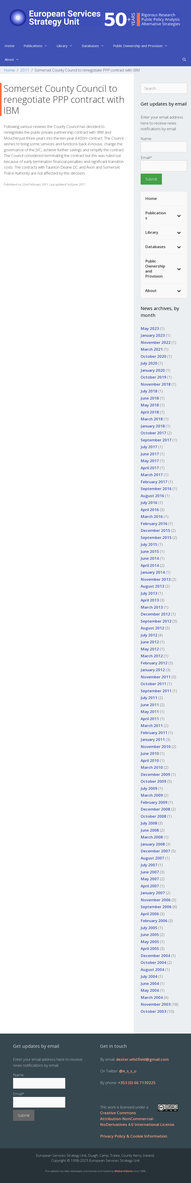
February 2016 (154, 523)
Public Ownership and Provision (142, 46)
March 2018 (152, 419)
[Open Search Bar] (184, 59)
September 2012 (156, 621)
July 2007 (149, 864)
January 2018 (153, 426)
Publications (38, 46)
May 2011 (150, 711)
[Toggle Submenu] (179, 215)
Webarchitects (124, 1171)
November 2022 (156, 342)
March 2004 (152, 997)
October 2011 (153, 683)
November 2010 (156, 746)
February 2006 (154, 920)
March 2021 (152, 349)
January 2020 (153, 370)
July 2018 (149, 391)
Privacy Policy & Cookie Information (133, 1136)
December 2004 (155, 955)
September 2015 (156, 537)
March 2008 (152, 837)
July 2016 (149, 502)
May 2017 (150, 460)
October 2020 (153, 356)
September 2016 (156, 488)
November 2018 (156, 384)
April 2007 (150, 886)
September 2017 (156, 440)
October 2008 (153, 816)
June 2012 (150, 642)
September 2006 (156, 906)
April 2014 (150, 565)
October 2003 (153, 1011)
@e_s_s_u (127, 1071)
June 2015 (150, 551)
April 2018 (150, 412)
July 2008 (149, 823)
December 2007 (155, 851)
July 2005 (149, 927)
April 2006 (150, 913)
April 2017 (150, 467)
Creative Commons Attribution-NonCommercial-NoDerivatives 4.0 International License (137, 1118)
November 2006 (156, 899)
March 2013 (152, 607)
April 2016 (150, 509)
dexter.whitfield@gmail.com (142, 1059)
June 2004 (150, 983)
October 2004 (153, 962)
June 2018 (150, 398)
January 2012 (153, 669)
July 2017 (149, 446)
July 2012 (149, 635)
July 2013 (149, 593)
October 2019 (153, 377)
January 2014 (153, 572)
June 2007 (150, 872)
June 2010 (150, 753)
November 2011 (156, 676)
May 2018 (150, 405)
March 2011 (152, 725)
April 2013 (150, 600)
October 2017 (153, 432)
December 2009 (155, 774)
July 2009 (149, 788)
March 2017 (152, 474)
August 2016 (152, 495)
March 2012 (152, 655)
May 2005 (150, 941)
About (14, 59)
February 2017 (154, 481)
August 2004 (152, 969)
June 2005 (150, 934)
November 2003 (156, 1004)
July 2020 (149, 363)
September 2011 (156, 690)
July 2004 (149, 976)
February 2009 (154, 802)
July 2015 (149, 544)
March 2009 (152, 795)
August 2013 (152, 586)
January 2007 (153, 892)
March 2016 (152, 516)
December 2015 (155, 530)
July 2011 (149, 697)
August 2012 (152, 628)
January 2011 (153, 739)
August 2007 (152, 858)
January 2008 (153, 844)
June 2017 (150, 453)
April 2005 (150, 948)
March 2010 (152, 767)
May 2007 (150, 878)
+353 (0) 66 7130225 (137, 1082)
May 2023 (150, 328)
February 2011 (154, 732)
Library (67, 46)
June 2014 (150, 558)
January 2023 (153, 335)
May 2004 (150, 990)
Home (9, 45)
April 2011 (150, 718)
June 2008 (150, 830)
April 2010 (150, 760)
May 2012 (150, 649)
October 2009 (153, 781)
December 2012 (155, 614)
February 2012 (154, 663)
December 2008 (155, 809)
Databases (95, 46)
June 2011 (150, 704)
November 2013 (156, 579)
